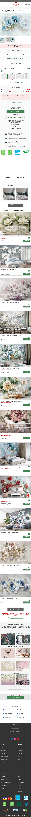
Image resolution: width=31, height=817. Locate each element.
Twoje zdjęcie (3, 750)
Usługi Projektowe (4, 756)
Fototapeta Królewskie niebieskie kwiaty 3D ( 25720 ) (14, 368)
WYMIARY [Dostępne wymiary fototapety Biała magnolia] (27, 273)
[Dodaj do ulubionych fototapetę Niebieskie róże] (28, 599)
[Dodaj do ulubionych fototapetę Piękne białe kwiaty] (28, 237)
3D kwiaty (6, 306)
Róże (7, 602)
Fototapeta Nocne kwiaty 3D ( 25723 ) (10, 532)
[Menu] (28, 4)
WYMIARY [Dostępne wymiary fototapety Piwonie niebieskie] (27, 470)
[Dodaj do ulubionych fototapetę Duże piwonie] (28, 434)
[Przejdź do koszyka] (26, 4)
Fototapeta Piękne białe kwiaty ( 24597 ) (10, 236)
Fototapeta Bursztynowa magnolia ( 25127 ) (11, 401)
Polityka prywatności (5, 785)
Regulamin (3, 788)
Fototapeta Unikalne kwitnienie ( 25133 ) (11, 335)
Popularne (2, 372)
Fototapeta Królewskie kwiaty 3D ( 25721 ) (11, 565)
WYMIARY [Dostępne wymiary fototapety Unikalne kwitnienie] (27, 339)
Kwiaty (2, 438)
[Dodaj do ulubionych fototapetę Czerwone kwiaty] (28, 500)
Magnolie (2, 306)
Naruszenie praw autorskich (6, 782)
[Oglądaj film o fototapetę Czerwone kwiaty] (28, 495)
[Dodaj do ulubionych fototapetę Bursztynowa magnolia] (28, 402)
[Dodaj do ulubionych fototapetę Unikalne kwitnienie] (28, 336)
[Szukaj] (5, 4)
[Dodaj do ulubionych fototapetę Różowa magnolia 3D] (28, 303)
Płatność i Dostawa (4, 762)
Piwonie (6, 438)
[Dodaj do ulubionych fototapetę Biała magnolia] (28, 270)
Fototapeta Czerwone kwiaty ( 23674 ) (10, 499)
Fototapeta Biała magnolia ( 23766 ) (9, 269)
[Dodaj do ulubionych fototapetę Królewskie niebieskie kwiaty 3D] (28, 369)
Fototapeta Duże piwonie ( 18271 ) (9, 434)
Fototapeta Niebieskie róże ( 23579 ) (9, 598)
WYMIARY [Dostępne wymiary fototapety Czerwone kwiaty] (27, 503)
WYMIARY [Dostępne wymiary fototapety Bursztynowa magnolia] (27, 405)
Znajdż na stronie (4, 753)
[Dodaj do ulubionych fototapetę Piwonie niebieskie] (28, 467)
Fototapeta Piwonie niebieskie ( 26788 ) (10, 467)
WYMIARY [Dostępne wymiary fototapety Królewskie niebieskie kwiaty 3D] (27, 372)
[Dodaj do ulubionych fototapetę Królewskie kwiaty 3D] (28, 566)
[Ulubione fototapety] (2, 4)
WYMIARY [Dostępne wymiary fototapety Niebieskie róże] (27, 602)
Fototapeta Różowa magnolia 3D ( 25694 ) (11, 302)
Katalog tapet (3, 747)
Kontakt (2, 765)
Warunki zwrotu (4, 779)
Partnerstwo (3, 776)
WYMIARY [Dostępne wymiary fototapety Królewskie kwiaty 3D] (27, 569)
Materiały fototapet (4, 759)
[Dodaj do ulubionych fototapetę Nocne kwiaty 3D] (28, 533)
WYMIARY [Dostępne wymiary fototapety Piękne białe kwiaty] (27, 240)
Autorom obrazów (4, 773)
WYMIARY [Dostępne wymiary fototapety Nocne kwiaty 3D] (27, 536)
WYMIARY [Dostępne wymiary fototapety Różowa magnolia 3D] (27, 306)
